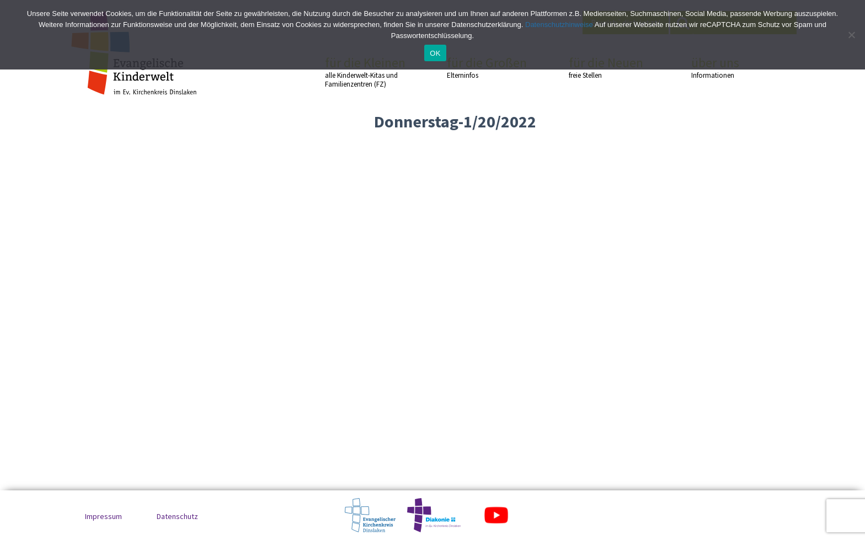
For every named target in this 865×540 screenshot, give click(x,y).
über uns (732, 67)
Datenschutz (177, 516)
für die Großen (488, 67)
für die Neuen (610, 67)
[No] (851, 34)
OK (435, 53)
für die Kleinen (366, 72)
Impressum (103, 516)
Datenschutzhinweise (559, 24)
